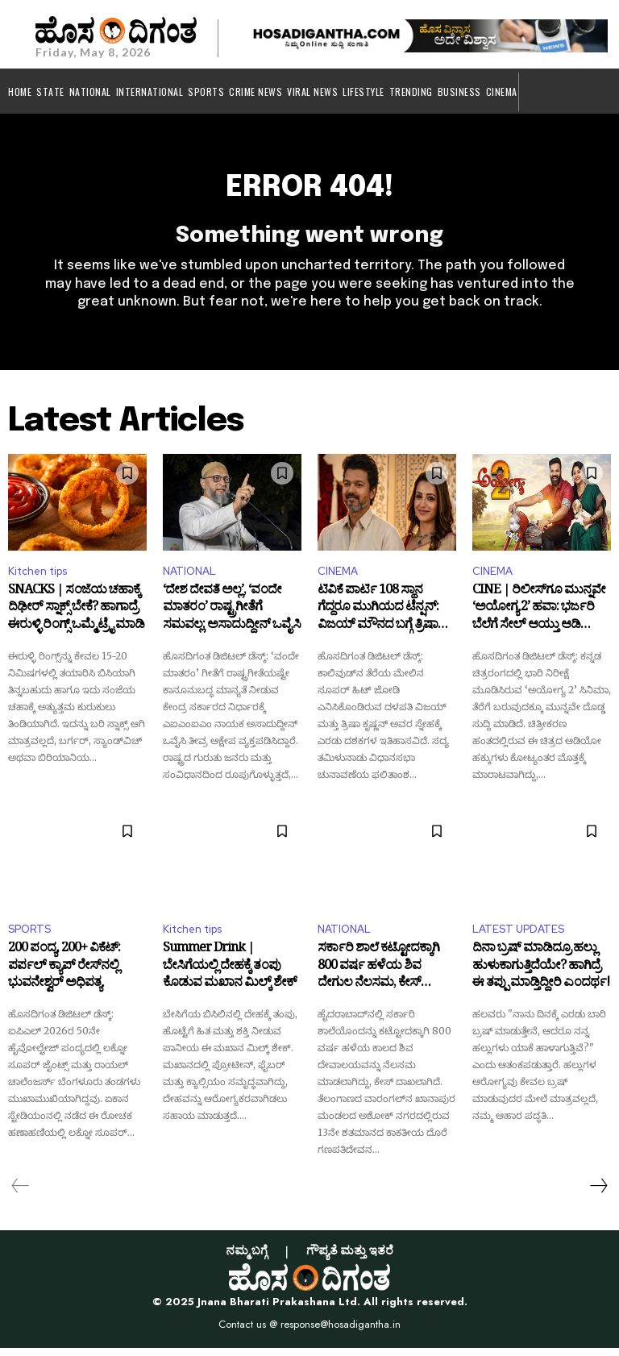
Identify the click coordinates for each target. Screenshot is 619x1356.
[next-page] (598, 1194)
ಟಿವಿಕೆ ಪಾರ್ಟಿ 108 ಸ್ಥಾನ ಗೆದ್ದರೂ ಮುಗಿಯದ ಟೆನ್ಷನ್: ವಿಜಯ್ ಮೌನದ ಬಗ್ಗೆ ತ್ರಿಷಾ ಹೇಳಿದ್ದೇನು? (378, 619)
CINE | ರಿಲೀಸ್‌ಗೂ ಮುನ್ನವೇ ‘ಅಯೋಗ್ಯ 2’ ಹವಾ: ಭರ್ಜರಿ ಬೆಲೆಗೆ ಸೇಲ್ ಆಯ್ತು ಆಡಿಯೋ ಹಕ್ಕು (538, 619)
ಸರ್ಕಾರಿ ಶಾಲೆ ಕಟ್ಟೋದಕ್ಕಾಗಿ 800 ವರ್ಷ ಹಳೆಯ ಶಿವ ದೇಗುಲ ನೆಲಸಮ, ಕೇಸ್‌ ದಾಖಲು (378, 977)
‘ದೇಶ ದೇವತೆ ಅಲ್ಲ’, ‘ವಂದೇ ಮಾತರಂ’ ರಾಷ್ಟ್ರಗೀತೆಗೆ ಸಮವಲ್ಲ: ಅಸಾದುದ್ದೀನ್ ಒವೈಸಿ (232, 619)
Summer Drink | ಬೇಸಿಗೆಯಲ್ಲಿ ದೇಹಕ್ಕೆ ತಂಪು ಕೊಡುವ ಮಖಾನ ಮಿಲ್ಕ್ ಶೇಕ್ (230, 977)
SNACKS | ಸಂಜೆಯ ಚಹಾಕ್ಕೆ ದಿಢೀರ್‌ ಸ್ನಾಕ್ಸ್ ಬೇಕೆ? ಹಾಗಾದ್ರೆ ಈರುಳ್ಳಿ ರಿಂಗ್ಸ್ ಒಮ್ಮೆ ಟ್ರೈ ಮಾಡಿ (76, 619)
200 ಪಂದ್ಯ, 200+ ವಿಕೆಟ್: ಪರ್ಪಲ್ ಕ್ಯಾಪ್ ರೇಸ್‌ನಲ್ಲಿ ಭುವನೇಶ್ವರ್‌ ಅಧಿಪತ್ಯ (64, 977)
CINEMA (338, 579)
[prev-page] (20, 1194)
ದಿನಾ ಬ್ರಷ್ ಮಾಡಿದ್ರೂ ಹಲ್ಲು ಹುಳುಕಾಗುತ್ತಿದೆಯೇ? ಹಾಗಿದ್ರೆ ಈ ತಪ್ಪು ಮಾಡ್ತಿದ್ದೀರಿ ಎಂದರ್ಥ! (540, 977)
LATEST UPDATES (518, 937)
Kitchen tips (37, 579)
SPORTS (29, 937)
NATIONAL (189, 579)
